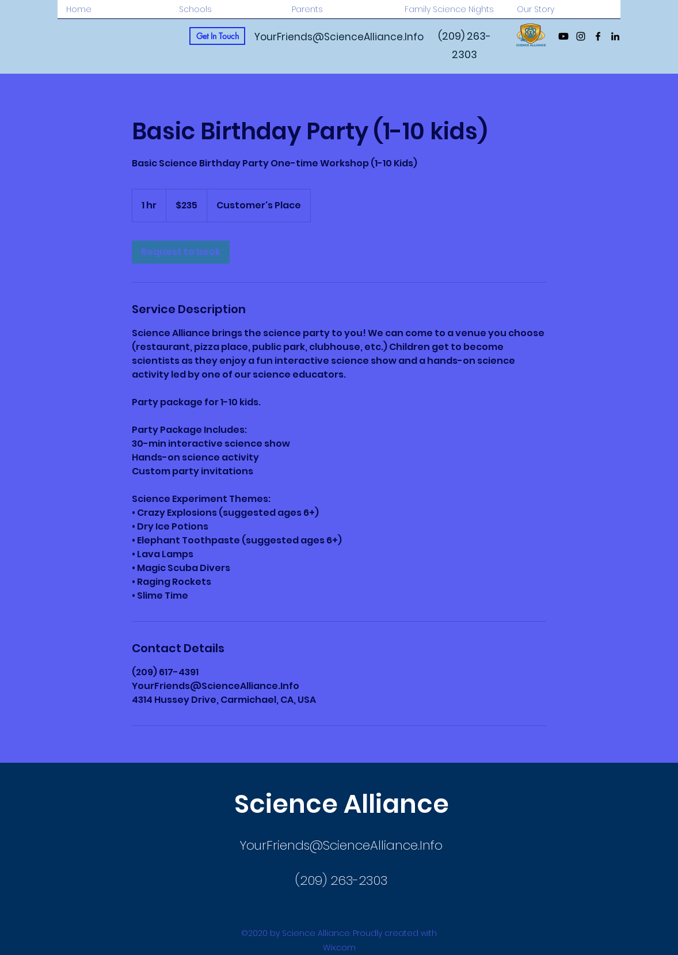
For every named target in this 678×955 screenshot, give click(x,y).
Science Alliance (341, 803)
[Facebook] (598, 36)
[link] (181, 252)
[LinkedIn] (615, 36)
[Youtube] (563, 36)
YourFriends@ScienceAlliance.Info (339, 37)
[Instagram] (580, 36)
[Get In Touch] (217, 36)
